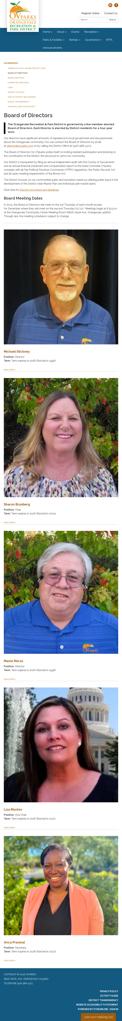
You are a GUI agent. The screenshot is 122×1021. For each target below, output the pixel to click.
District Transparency (103, 1000)
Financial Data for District (21, 106)
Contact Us (110, 13)
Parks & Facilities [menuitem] (52, 39)
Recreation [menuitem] (90, 31)
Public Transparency (19, 102)
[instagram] (110, 6)
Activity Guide (109, 996)
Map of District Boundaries (22, 97)
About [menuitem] (60, 31)
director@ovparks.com (20, 145)
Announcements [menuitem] (52, 47)
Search (112, 19)
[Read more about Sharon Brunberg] (61, 447)
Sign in (114, 1009)
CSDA (10, 87)
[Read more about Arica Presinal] (61, 895)
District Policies (16, 92)
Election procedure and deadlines (39, 189)
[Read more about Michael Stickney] (61, 297)
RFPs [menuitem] (109, 39)
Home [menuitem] (46, 31)
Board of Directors (18, 73)
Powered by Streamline (93, 1009)
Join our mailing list (98, 1017)
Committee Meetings (18, 83)
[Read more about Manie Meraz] (61, 602)
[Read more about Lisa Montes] (61, 755)
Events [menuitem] (75, 31)
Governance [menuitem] (92, 39)
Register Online (90, 13)
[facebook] (116, 6)
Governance (11, 63)
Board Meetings (16, 78)
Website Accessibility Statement (97, 1004)
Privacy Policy (109, 991)
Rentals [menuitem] (73, 39)
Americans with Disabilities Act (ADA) (26, 68)
